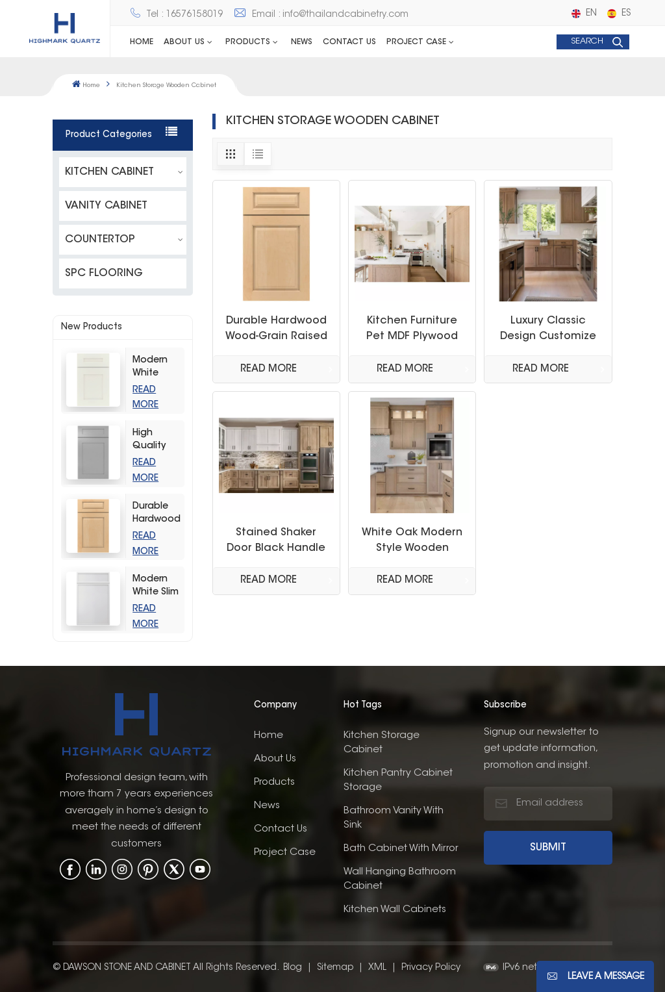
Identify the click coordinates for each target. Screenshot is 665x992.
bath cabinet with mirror (401, 847)
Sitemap (335, 966)
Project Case (416, 42)
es (619, 13)
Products (247, 42)
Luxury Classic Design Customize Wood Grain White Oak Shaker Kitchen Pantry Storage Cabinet (548, 330)
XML (377, 966)
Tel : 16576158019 (176, 14)
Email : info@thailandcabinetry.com (320, 14)
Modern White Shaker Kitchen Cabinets (153, 367)
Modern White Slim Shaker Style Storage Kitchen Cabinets (155, 586)
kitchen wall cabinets (395, 908)
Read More (268, 369)
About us (275, 758)
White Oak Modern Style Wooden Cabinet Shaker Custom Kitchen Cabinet (412, 542)
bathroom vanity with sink (394, 817)
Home (141, 42)
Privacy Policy (430, 966)
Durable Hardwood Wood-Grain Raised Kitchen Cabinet (156, 514)
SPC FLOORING (104, 273)
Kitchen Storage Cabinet (382, 742)
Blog (292, 966)
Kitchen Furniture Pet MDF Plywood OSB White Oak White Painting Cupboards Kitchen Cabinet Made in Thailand (412, 330)
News (301, 42)
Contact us (349, 42)
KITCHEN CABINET (109, 171)
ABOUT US (184, 42)
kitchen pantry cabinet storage (398, 779)
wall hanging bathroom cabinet (400, 878)
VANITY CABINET (106, 205)
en (584, 13)
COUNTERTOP (100, 239)
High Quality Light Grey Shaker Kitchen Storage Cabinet (155, 440)
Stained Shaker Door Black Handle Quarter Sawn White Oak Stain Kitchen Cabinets (276, 542)
